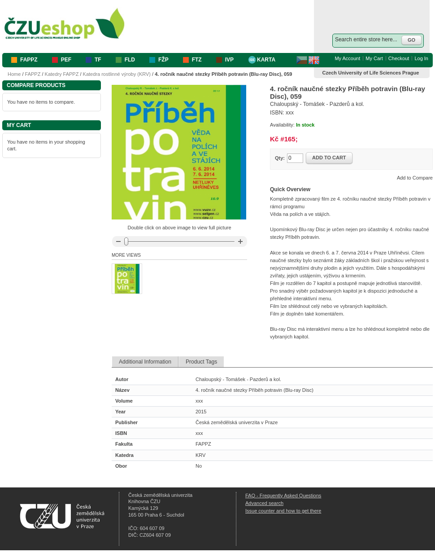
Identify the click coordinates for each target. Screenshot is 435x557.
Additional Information (145, 362)
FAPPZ (33, 74)
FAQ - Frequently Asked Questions (283, 495)
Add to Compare (415, 177)
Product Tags (201, 362)
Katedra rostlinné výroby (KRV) (117, 74)
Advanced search (264, 503)
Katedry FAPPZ (62, 74)
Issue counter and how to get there (283, 510)
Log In (421, 58)
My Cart (374, 58)
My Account (347, 58)
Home (14, 74)
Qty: (280, 158)
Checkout (398, 58)
